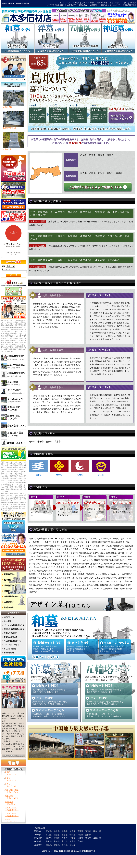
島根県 (59, 475)
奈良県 (88, 838)
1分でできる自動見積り (56, 5)
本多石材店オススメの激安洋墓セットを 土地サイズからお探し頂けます (49, 691)
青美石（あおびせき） (11, 785)
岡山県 (101, 475)
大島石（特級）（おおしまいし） (12, 809)
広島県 (80, 475)
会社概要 (76, 3)
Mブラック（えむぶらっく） (12, 803)
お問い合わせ (102, 3)
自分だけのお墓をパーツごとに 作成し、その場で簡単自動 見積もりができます (113, 648)
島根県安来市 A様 (13, 127)
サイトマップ (65, 3)
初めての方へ (115, 3)
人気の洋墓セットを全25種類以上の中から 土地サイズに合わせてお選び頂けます (50, 703)
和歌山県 (97, 838)
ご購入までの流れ (129, 3)
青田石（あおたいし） (11, 779)
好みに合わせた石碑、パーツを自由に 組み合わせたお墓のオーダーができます (49, 715)
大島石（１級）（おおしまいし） (12, 815)
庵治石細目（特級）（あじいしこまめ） (12, 791)
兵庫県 (38, 475)
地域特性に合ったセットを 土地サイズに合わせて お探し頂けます (78, 648)
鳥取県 (49, 841)
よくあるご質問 (88, 3)
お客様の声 (71, 5)
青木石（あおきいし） (11, 773)
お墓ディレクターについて (109, 5)
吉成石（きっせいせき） (12, 820)
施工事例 (93, 5)
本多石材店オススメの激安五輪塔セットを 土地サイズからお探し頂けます (104, 691)
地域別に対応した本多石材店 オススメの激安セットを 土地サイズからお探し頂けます (46, 648)
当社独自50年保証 (129, 5)
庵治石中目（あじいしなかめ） (12, 797)
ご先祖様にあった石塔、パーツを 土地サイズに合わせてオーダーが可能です (104, 715)
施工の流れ (83, 5)
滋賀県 (49, 838)
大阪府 (65, 838)
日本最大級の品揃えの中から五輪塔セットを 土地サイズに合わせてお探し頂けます (105, 703)
